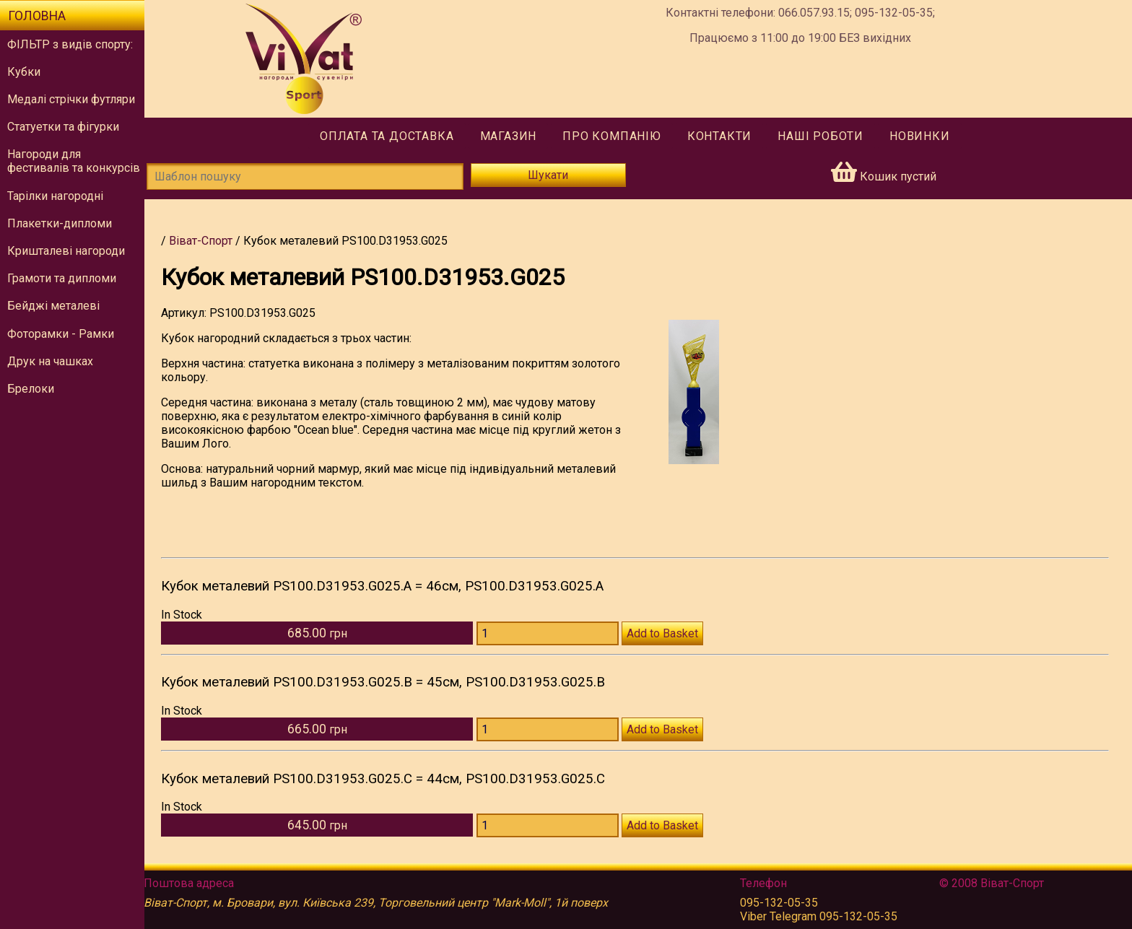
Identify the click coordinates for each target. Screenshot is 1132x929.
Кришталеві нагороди (66, 251)
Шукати (552, 175)
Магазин (511, 136)
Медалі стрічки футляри (71, 99)
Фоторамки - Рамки (60, 334)
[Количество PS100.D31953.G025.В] (553, 729)
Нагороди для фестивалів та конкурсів (73, 161)
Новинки (923, 136)
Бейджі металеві (53, 306)
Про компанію (615, 136)
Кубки (23, 72)
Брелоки (30, 389)
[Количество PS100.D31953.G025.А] (553, 633)
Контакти (722, 136)
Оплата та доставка (390, 136)
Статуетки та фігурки (63, 127)
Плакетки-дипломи (59, 223)
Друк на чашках (50, 361)
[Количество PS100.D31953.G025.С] (553, 825)
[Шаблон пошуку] (311, 176)
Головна (37, 16)
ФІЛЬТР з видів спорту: (70, 44)
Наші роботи (824, 136)
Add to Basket (667, 633)
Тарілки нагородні (55, 196)
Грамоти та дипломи (61, 278)
